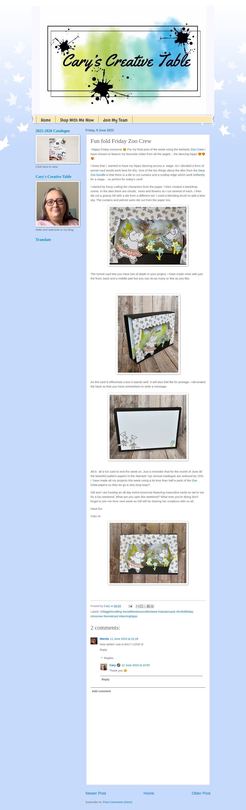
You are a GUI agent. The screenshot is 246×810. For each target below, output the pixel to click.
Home (46, 120)
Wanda (104, 638)
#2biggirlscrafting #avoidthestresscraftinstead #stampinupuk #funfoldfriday (147, 611)
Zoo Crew (197, 149)
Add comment (101, 691)
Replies (109, 658)
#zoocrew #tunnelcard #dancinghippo (114, 616)
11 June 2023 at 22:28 (124, 638)
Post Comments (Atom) (117, 802)
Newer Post (96, 793)
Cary (113, 665)
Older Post (201, 793)
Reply (103, 649)
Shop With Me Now (77, 120)
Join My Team (115, 120)
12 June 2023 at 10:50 (135, 665)
